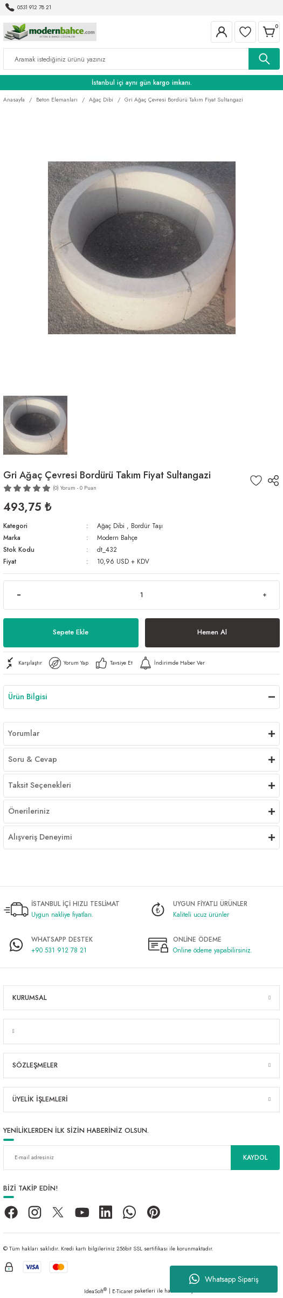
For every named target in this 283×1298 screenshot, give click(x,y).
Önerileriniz (29, 811)
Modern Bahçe (117, 537)
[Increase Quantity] (264, 595)
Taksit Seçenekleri (39, 785)
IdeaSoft (95, 1291)
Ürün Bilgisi (27, 696)
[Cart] (269, 32)
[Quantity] (141, 595)
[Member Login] (221, 32)
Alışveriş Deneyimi (40, 836)
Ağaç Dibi (111, 525)
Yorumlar (23, 733)
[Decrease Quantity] (18, 595)
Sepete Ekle (70, 632)
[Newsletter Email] (141, 1157)
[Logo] (49, 31)
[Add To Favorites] (256, 480)
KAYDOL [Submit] (255, 1157)
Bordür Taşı (147, 525)
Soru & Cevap (32, 759)
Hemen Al (212, 632)
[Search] (141, 59)
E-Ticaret (122, 1291)
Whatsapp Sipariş (224, 1279)
